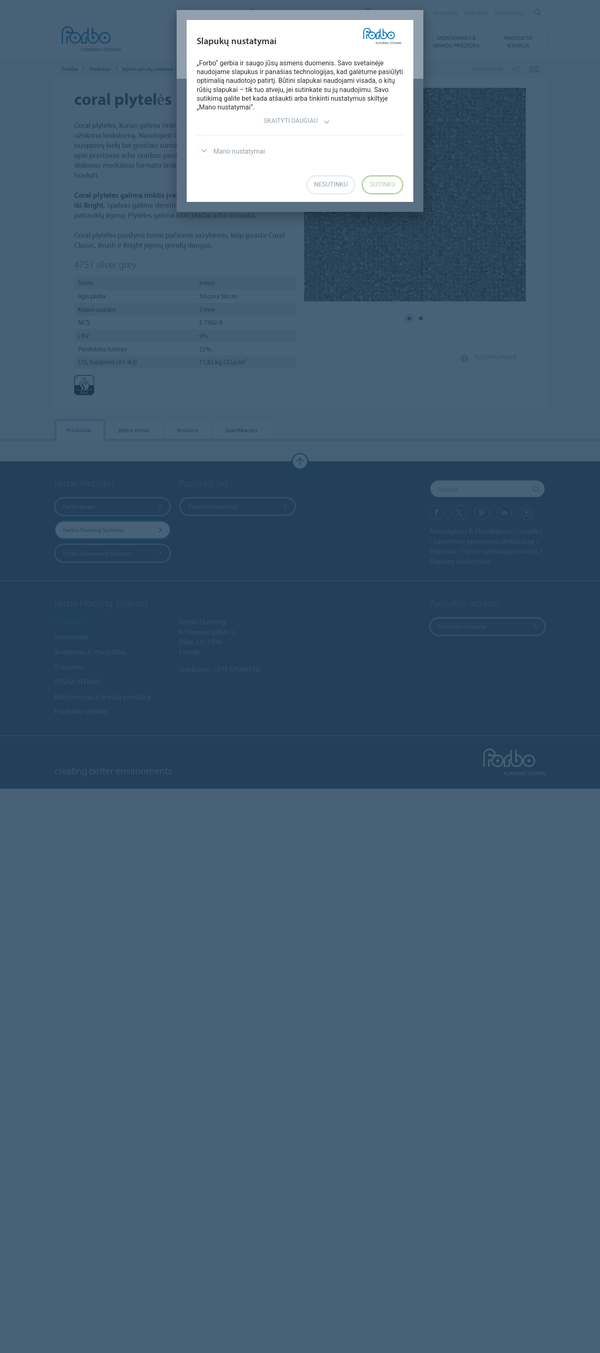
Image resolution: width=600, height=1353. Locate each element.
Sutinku (382, 184)
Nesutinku (331, 184)
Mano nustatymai (231, 151)
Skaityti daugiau (297, 122)
